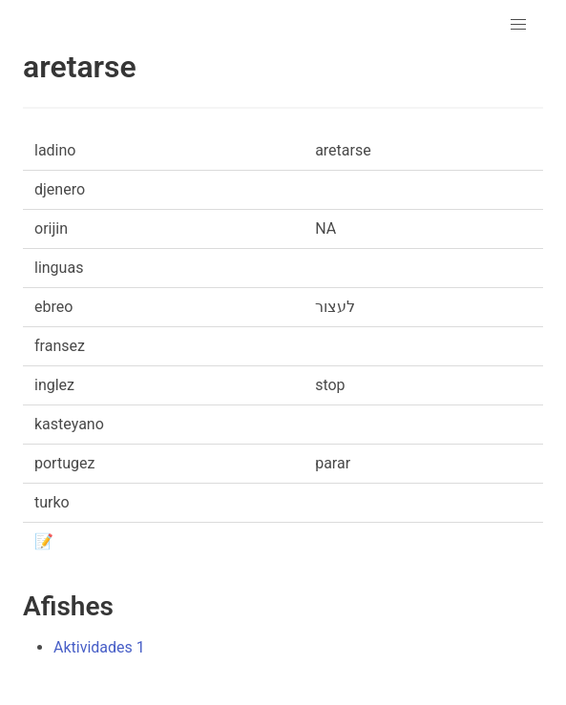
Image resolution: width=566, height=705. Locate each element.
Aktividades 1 (99, 647)
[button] (518, 25)
